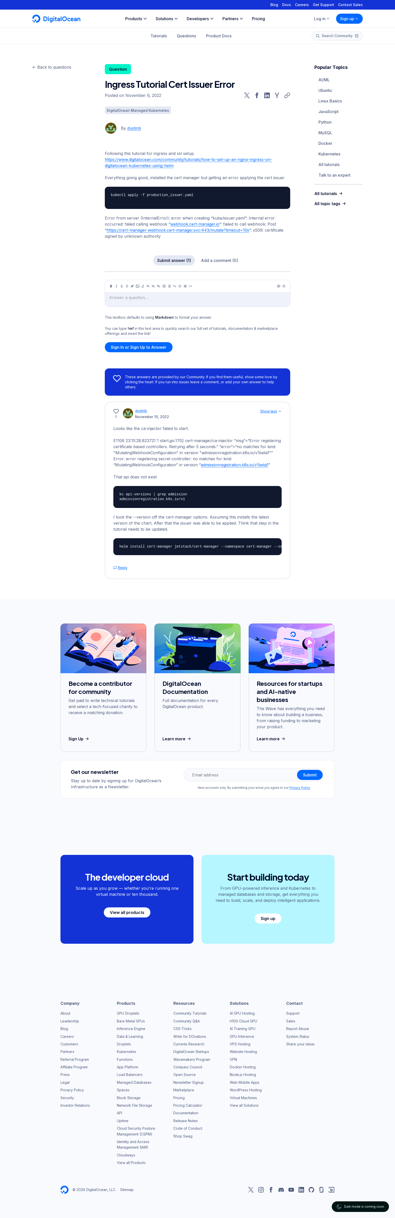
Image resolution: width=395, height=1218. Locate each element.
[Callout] (180, 286)
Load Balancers (130, 1074)
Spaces (123, 1090)
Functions (125, 1059)
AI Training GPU (242, 1028)
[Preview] (279, 286)
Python (325, 122)
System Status (297, 1036)
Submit (310, 774)
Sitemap (127, 1189)
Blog (274, 5)
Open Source (184, 1074)
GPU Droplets (128, 1013)
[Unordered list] (164, 286)
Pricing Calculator (187, 1105)
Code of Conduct (187, 1128)
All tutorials (329, 164)
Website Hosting (243, 1051)
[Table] (185, 286)
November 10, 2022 (152, 417)
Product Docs (219, 35)
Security (67, 1098)
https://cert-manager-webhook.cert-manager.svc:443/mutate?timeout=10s (178, 230)
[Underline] (122, 286)
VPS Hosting (240, 1044)
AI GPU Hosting (242, 1013)
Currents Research (188, 1044)
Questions (186, 35)
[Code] (190, 286)
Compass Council (187, 1067)
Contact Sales (350, 5)
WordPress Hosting (246, 1090)
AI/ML (324, 79)
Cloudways (126, 1155)
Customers (69, 1044)
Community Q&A (186, 1021)
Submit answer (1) (174, 260)
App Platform (127, 1067)
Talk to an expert (334, 175)
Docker (325, 143)
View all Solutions (244, 1105)
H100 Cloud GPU (243, 1021)
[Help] (284, 286)
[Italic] (116, 286)
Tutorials (158, 35)
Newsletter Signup (188, 1082)
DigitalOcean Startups (191, 1051)
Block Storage (129, 1098)
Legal (65, 1082)
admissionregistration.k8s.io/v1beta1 (234, 464)
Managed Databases (134, 1082)
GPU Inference (242, 1036)
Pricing (179, 1098)
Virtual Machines (243, 1098)
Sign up (349, 18)
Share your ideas (300, 1044)
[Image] (138, 286)
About (65, 1013)
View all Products (131, 1162)
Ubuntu (325, 90)
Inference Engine (131, 1028)
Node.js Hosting (243, 1074)
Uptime (122, 1121)
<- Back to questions (51, 67)
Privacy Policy (299, 788)
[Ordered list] (169, 286)
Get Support (323, 5)
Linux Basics (330, 100)
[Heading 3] (159, 286)
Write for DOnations (189, 1036)
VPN (233, 1059)
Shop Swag (182, 1136)
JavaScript (328, 111)
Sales (290, 1021)
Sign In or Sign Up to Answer (139, 347)
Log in (322, 18)
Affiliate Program (74, 1067)
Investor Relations (75, 1105)
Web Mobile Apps (244, 1082)
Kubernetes (329, 153)
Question (118, 69)
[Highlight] (143, 286)
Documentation (185, 1113)
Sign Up (79, 738)
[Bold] (111, 286)
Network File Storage (134, 1105)
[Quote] (175, 286)
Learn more (177, 738)
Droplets (124, 1044)
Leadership (69, 1021)
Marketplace (183, 1090)
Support (293, 1013)
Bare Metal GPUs (131, 1021)
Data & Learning (130, 1036)
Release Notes (185, 1121)
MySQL (325, 132)
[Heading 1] (148, 286)
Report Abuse (297, 1028)
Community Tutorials (190, 1013)
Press (65, 1074)
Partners (67, 1051)
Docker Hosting (243, 1067)
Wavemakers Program (191, 1059)
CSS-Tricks (182, 1028)
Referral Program (74, 1059)
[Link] (132, 286)
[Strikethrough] (127, 286)
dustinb (134, 128)
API (119, 1113)
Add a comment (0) (219, 260)
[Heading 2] (153, 286)
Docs (286, 5)
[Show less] (280, 411)
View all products (127, 912)
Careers (302, 5)
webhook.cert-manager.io (194, 224)
